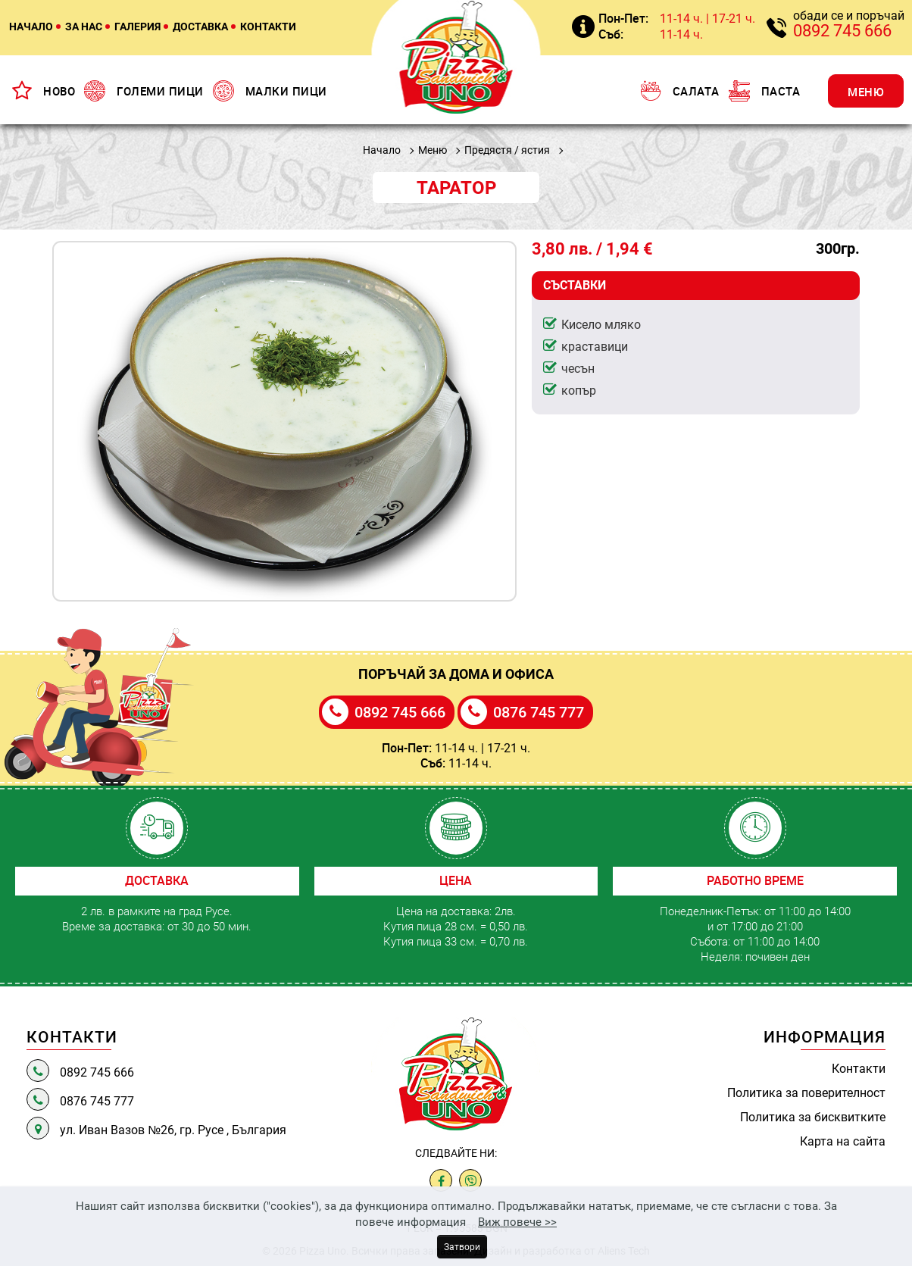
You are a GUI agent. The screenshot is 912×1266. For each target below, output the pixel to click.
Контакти (858, 1068)
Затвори (462, 1246)
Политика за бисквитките (812, 1116)
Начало (382, 149)
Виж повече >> (517, 1221)
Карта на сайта (842, 1141)
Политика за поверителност (806, 1092)
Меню (432, 149)
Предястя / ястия (507, 149)
